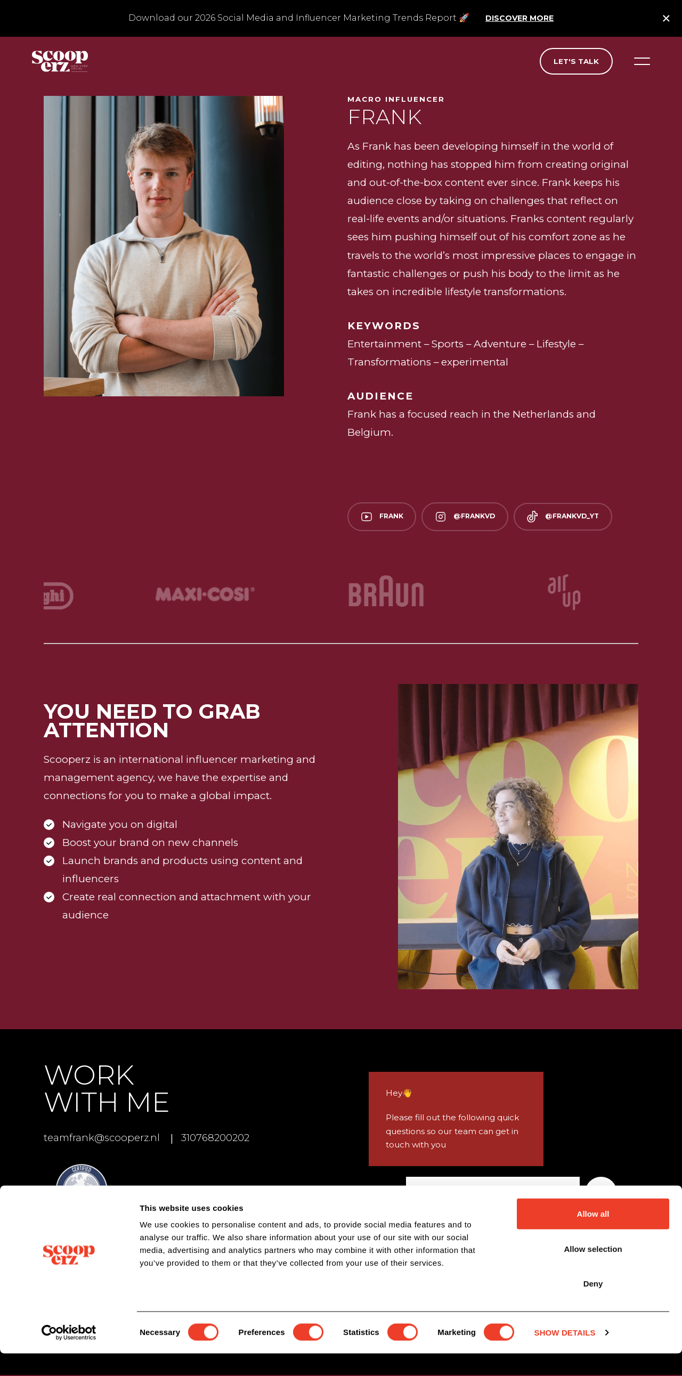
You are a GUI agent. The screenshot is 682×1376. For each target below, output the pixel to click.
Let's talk (576, 61)
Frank (384, 517)
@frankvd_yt (575, 517)
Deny (593, 1305)
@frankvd (472, 517)
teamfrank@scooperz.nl (105, 1139)
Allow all (593, 1236)
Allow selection (593, 1271)
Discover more (519, 18)
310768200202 (224, 1139)
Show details (565, 1354)
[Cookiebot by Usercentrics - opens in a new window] (69, 1355)
